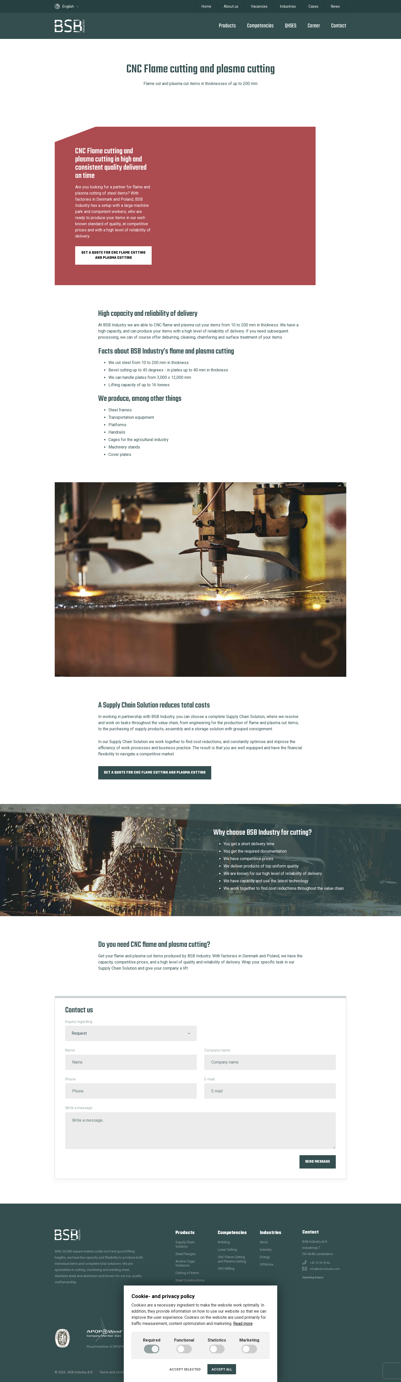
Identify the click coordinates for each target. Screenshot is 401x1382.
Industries (288, 6)
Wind (264, 1242)
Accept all (221, 1369)
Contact (338, 26)
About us (231, 6)
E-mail (209, 1079)
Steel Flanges (185, 1254)
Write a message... (80, 1108)
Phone (70, 1079)
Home (206, 6)
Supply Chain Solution (185, 1244)
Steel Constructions (189, 1280)
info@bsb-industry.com (325, 1269)
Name (70, 1050)
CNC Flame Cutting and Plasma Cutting (232, 1259)
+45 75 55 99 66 (320, 1263)
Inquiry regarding (78, 1022)
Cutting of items (187, 1273)
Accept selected (185, 1369)
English (67, 6)
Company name (217, 1050)
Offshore (266, 1264)
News (335, 6)
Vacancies (259, 6)
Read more (243, 1323)
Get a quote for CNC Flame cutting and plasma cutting (113, 255)
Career (314, 26)
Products (227, 26)
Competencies (260, 26)
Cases (313, 6)
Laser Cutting (227, 1249)
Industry (266, 1249)
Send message (317, 1162)
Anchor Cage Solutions (185, 1263)
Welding (224, 1242)
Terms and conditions (115, 1372)
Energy (265, 1257)
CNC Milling (226, 1268)
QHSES (290, 26)
